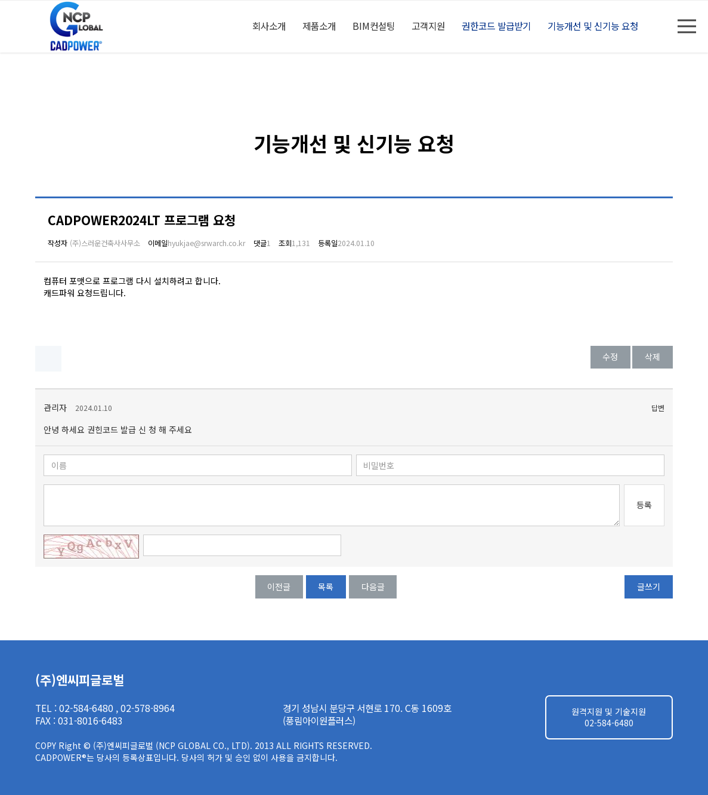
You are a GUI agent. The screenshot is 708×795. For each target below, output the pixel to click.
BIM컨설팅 (374, 26)
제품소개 (319, 26)
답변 (657, 408)
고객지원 (428, 26)
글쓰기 (648, 587)
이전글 (278, 587)
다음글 (373, 587)
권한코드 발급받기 (496, 26)
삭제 (652, 357)
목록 (325, 587)
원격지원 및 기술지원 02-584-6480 (608, 717)
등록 (644, 505)
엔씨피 (78, 27)
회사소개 (269, 26)
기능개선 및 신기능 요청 (593, 26)
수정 (610, 357)
